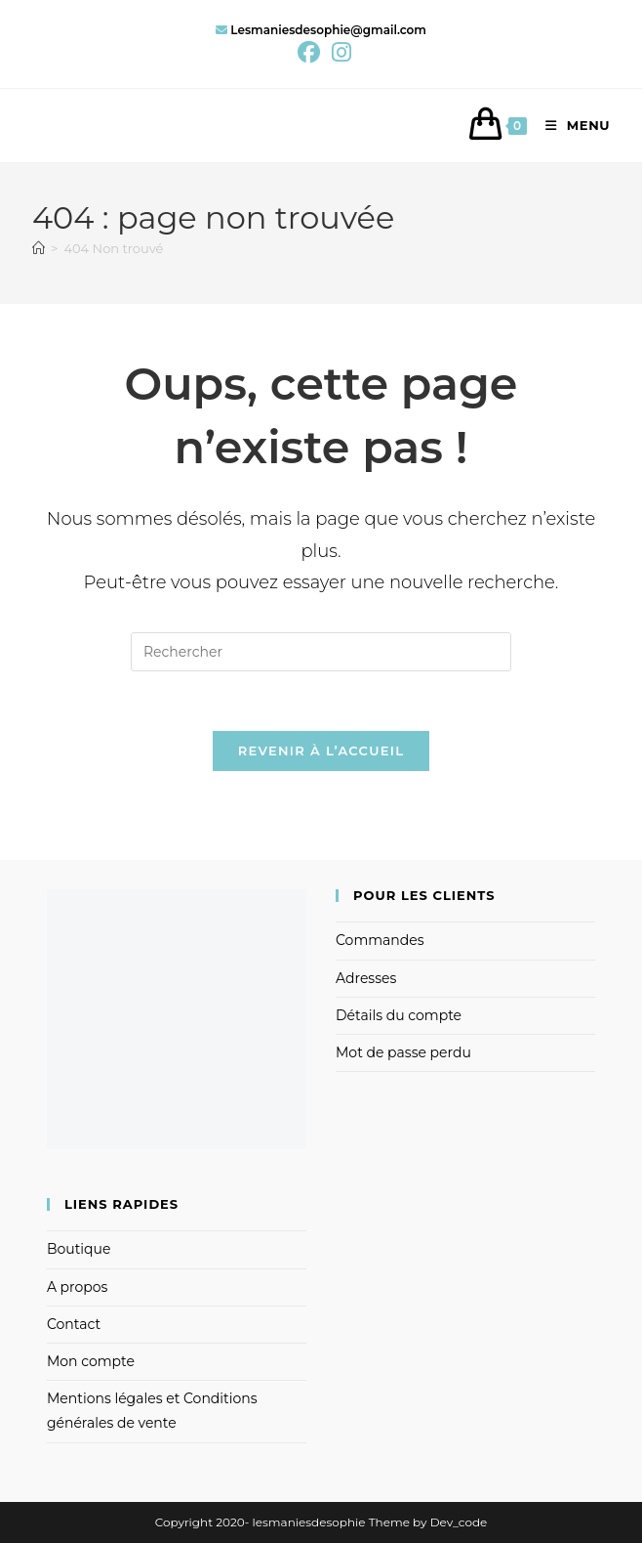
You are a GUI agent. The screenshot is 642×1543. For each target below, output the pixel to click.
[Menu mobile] (570, 125)
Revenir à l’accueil (321, 750)
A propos (77, 1287)
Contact (73, 1324)
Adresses (366, 978)
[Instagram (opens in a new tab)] (338, 52)
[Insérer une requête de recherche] (321, 651)
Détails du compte (398, 1015)
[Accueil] (38, 248)
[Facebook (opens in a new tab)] (309, 52)
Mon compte (91, 1361)
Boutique (79, 1249)
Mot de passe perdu (403, 1052)
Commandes (380, 940)
